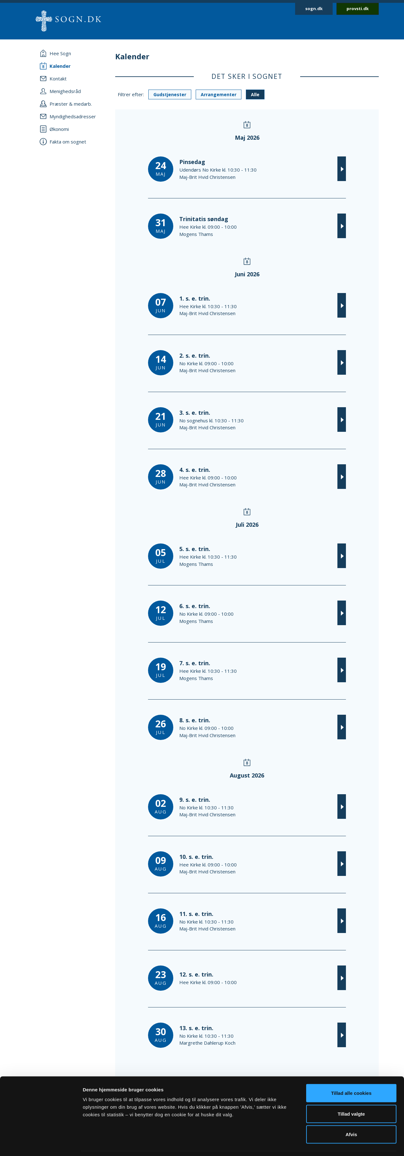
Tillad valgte (351, 1094)
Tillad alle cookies (351, 1073)
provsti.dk (358, 8)
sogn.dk (314, 8)
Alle (255, 94)
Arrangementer (218, 94)
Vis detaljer (328, 1143)
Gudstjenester (169, 94)
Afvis (351, 1114)
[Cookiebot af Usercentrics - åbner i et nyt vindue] (40, 1143)
